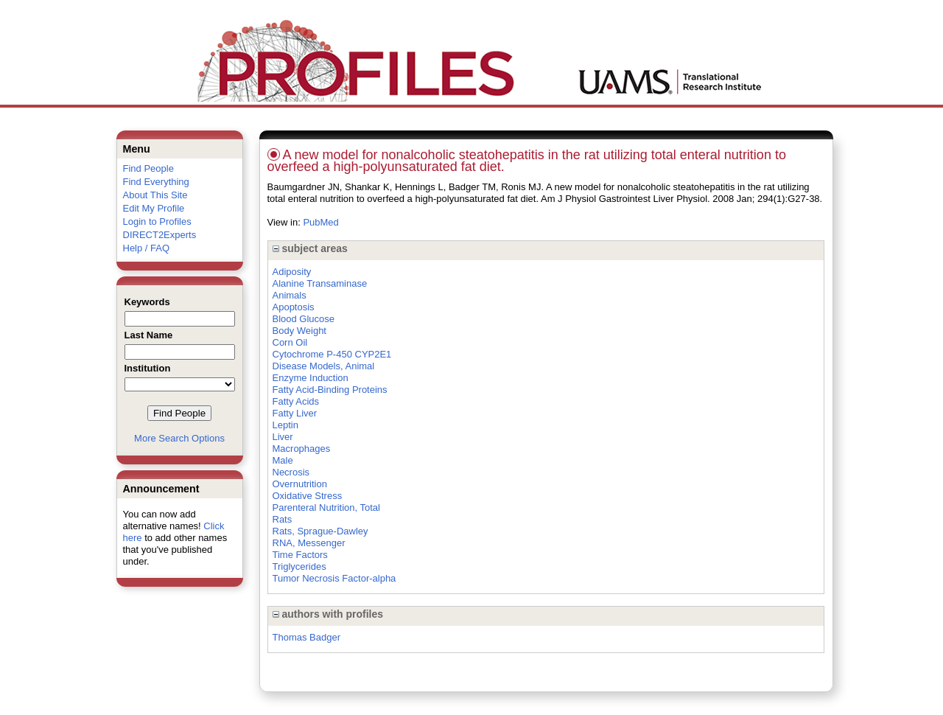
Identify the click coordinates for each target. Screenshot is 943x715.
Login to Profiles (157, 221)
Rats (282, 519)
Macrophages (302, 448)
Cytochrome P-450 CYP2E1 (332, 354)
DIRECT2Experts (160, 234)
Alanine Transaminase (320, 283)
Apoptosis (294, 307)
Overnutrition (300, 483)
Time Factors (300, 554)
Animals (289, 295)
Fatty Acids (296, 401)
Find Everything (156, 181)
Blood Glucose (304, 318)
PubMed (320, 222)
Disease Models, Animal (324, 366)
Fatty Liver (295, 413)
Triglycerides (299, 566)
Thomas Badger (307, 637)
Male (283, 460)
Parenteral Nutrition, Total (326, 507)
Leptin (285, 424)
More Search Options (179, 438)
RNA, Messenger (309, 542)
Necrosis (291, 472)
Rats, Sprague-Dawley (320, 531)
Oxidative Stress (308, 495)
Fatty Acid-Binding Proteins (330, 389)
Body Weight (299, 330)
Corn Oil (290, 342)
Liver (283, 436)
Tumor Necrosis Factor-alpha (334, 578)
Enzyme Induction (310, 377)
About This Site (155, 194)
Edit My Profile (154, 208)
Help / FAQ (146, 248)
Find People (148, 168)
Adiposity (292, 271)
